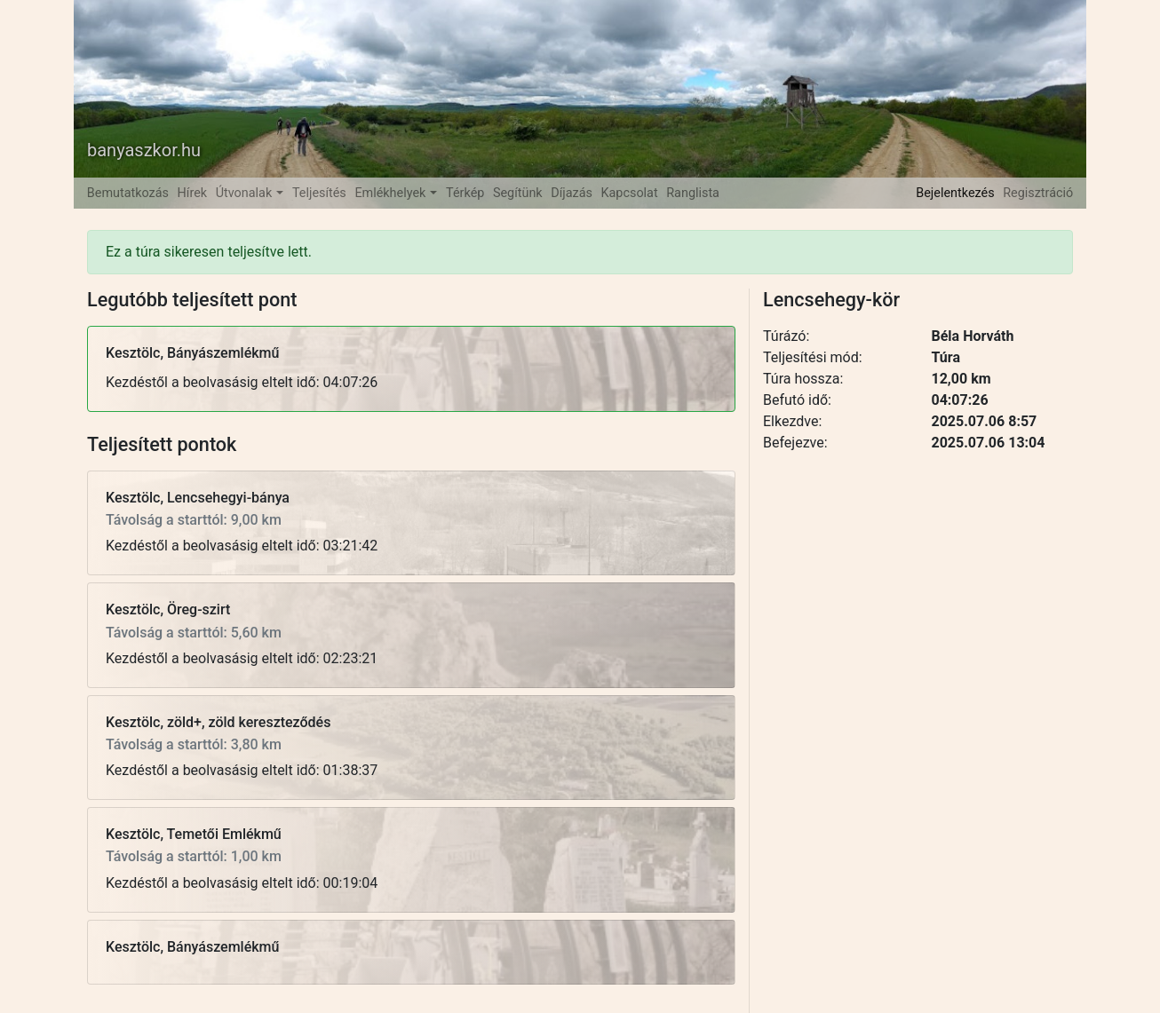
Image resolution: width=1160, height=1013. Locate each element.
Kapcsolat (629, 193)
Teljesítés (319, 193)
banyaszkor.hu (144, 150)
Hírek (193, 193)
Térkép (465, 193)
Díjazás (571, 193)
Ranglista (692, 193)
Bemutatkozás (128, 193)
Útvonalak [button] (245, 193)
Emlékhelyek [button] (391, 193)
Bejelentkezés (955, 193)
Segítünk (518, 193)
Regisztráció (1038, 193)
